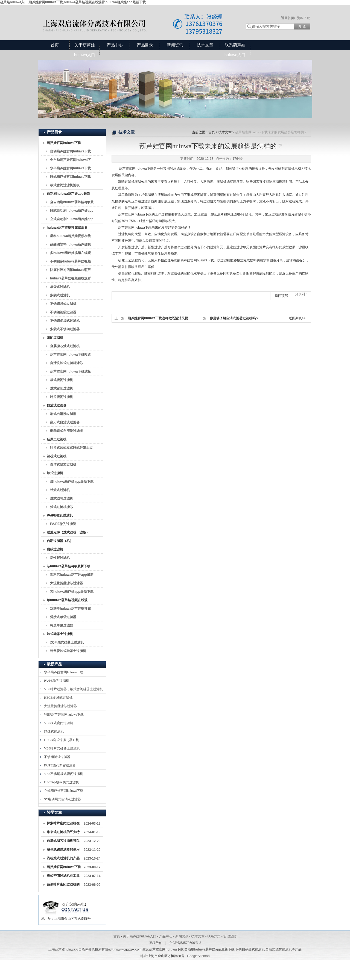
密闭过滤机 (55, 338)
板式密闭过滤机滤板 (65, 185)
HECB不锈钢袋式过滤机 (61, 782)
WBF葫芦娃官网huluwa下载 (64, 714)
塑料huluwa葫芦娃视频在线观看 (70, 237)
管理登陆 (230, 936)
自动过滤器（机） (60, 541)
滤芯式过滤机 (56, 456)
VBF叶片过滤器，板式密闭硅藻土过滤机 (73, 689)
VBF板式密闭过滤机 (58, 723)
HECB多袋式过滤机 (58, 698)
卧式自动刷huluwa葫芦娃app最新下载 (72, 212)
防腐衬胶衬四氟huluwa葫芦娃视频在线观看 (70, 271)
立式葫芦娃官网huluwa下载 (63, 791)
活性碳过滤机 (60, 558)
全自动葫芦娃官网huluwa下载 (70, 161)
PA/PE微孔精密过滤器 (60, 765)
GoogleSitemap (198, 956)
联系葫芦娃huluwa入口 (235, 50)
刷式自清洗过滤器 (63, 414)
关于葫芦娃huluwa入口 (84, 50)
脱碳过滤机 (55, 549)
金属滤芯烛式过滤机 (65, 346)
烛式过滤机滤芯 (61, 507)
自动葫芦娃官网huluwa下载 (70, 151)
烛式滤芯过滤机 (61, 498)
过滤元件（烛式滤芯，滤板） (68, 532)
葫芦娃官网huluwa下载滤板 (70, 371)
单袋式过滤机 (60, 287)
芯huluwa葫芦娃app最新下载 (68, 566)
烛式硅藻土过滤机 (60, 634)
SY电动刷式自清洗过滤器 (62, 799)
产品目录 (145, 45)
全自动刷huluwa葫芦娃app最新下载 (72, 203)
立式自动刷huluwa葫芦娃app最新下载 (72, 220)
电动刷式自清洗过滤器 (66, 431)
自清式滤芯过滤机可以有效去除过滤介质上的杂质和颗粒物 (63, 842)
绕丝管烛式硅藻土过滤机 (68, 651)
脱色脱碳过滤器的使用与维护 (63, 851)
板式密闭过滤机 (61, 380)
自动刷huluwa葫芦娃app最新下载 (68, 195)
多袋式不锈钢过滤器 (65, 329)
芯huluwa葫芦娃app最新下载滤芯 (72, 593)
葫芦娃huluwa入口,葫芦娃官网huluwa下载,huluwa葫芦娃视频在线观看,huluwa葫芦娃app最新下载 (73, 2)
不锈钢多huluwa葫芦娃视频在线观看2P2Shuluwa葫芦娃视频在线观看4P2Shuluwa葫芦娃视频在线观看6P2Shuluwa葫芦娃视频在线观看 (71, 262)
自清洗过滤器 (56, 405)
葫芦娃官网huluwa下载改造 (70, 354)
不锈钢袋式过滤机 (63, 304)
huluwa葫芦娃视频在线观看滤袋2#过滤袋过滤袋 (70, 279)
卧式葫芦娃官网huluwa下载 (70, 177)
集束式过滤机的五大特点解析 (63, 833)
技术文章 (205, 45)
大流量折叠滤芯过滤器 (66, 583)
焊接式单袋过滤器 (63, 617)
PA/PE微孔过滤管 (63, 524)
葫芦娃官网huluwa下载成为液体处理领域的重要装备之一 (64, 868)
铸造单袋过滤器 (61, 625)
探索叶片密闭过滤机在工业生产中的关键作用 (63, 824)
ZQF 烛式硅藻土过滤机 (67, 642)
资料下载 (303, 18)
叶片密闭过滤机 (61, 397)
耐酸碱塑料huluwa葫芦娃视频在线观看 (70, 246)
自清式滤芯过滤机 (63, 465)
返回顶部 (281, 296)
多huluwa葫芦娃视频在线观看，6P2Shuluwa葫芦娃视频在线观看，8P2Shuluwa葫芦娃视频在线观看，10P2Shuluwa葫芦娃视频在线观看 (71, 254)
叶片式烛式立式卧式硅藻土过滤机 (71, 449)
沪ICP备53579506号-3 (184, 943)
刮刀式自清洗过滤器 (65, 422)
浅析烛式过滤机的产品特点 (63, 859)
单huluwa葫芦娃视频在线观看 (67, 601)
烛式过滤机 (55, 473)
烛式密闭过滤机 (61, 388)
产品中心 (115, 45)
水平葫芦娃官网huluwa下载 (70, 168)
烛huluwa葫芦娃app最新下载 (72, 481)
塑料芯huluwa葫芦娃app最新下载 (72, 576)
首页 (55, 45)
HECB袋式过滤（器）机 (61, 740)
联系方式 (213, 936)
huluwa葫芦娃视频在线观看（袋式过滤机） (67, 229)
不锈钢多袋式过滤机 (65, 321)
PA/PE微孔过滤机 (60, 515)
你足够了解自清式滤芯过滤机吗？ (234, 318)
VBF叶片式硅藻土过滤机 (62, 748)
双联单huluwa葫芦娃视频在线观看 (70, 610)
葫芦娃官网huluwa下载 (64, 143)
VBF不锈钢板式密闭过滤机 (63, 774)
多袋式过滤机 (60, 295)
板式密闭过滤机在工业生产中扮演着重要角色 (63, 877)
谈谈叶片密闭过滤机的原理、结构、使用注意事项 (63, 886)
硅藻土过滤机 (56, 439)
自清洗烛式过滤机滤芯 (66, 363)
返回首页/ (288, 18)
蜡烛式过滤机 (60, 490)
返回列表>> (297, 318)
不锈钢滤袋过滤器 (63, 312)
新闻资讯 (175, 45)
